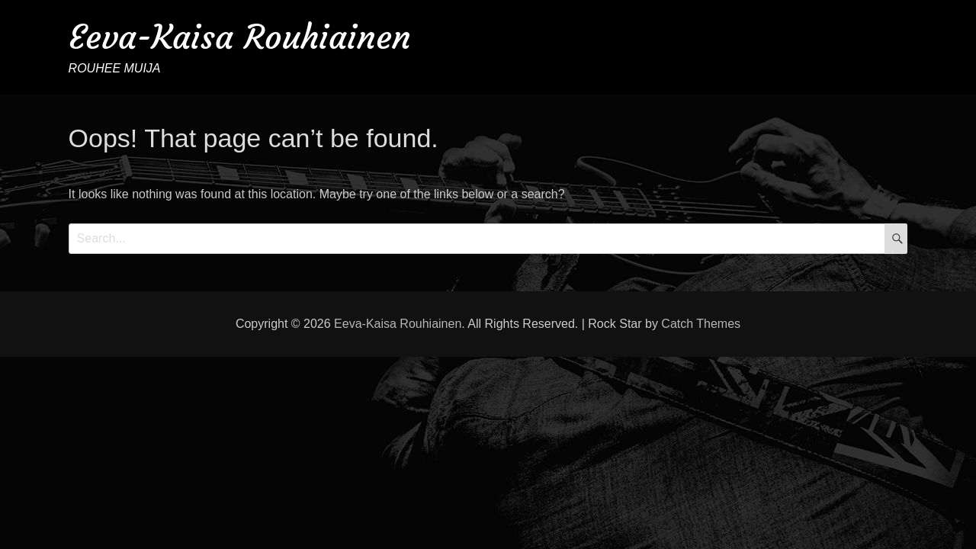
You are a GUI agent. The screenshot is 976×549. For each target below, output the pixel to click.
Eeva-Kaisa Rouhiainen (240, 37)
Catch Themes (700, 323)
